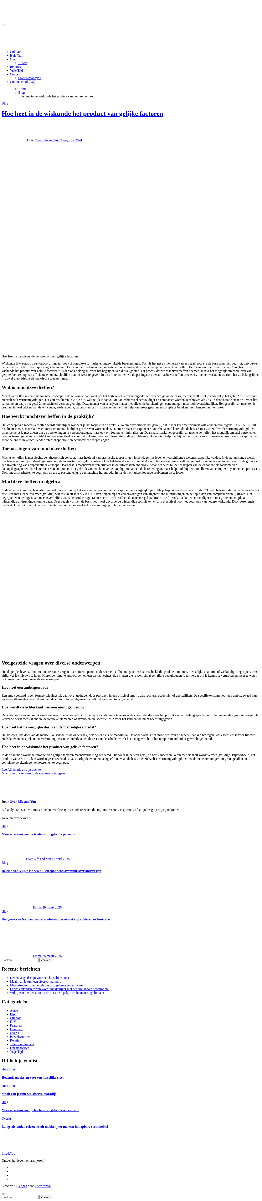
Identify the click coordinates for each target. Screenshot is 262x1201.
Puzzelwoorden (20, 1036)
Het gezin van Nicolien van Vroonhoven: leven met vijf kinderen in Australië (56, 919)
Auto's (14, 1010)
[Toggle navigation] (3, 25)
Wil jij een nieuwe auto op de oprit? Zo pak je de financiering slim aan (57, 992)
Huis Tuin (16, 55)
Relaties (15, 66)
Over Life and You (47, 140)
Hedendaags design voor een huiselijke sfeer (39, 977)
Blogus (22, 1186)
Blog (5, 103)
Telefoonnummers (22, 1044)
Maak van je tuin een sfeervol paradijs (35, 981)
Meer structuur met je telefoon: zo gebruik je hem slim (40, 834)
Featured (16, 1025)
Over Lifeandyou (29, 78)
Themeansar (43, 1186)
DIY (13, 1021)
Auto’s (22, 63)
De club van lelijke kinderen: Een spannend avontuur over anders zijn (51, 871)
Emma (22, 907)
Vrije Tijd (16, 70)
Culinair (15, 52)
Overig (14, 59)
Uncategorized (19, 1048)
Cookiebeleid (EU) (22, 81)
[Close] (3, 1194)
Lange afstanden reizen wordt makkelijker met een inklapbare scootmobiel (59, 989)
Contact (15, 74)
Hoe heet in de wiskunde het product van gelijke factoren (82, 113)
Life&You (8, 1153)
